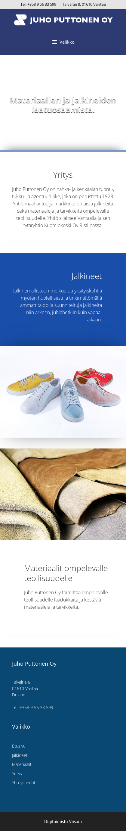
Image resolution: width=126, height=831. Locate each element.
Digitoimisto (56, 821)
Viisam (75, 821)
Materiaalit (22, 764)
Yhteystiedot (23, 783)
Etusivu (19, 746)
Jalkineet (20, 755)
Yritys (17, 773)
